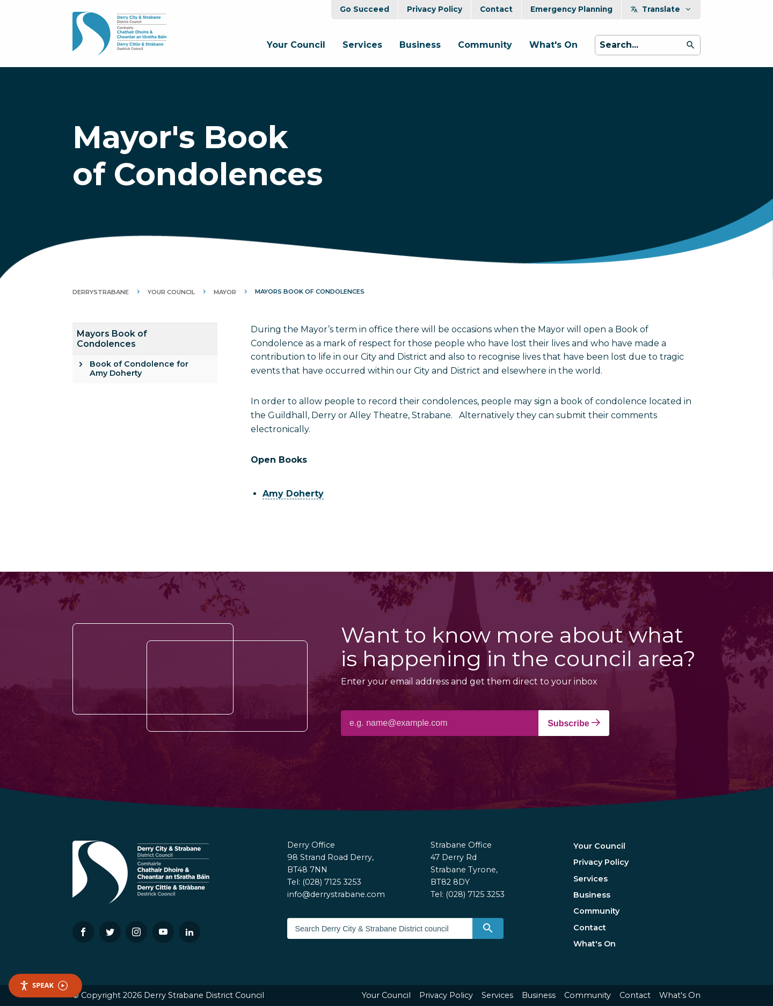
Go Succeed (364, 9)
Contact (496, 9)
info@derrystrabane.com (336, 894)
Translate (661, 9)
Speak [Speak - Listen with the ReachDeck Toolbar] (43, 985)
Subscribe (574, 723)
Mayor (225, 292)
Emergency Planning (571, 9)
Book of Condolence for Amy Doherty (139, 368)
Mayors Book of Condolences (112, 339)
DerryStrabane (100, 292)
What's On (553, 45)
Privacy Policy (434, 9)
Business (420, 45)
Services (362, 45)
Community (485, 45)
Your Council (296, 45)
